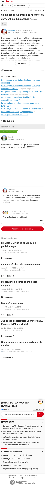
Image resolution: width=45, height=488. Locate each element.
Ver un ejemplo (38, 410)
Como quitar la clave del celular (14, 114)
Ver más (24, 63)
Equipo (21, 476)
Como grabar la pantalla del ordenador (17, 455)
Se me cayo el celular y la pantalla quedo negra (21, 109)
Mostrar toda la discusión (21, 229)
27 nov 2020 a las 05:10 (16, 139)
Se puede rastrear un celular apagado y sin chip (20, 469)
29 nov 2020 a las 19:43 (20, 213)
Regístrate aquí (12, 476)
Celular (4, 24)
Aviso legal (34, 478)
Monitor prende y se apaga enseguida (17, 112)
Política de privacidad (15, 478)
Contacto (26, 478)
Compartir (8, 70)
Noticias (5, 410)
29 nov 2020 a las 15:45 (16, 192)
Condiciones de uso (31, 476)
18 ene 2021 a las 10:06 (29, 33)
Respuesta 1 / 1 (7, 127)
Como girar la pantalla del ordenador (16, 459)
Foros (9, 5)
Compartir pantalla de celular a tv (15, 462)
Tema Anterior (8, 10)
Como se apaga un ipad (12, 465)
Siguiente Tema (36, 10)
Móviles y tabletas (20, 5)
